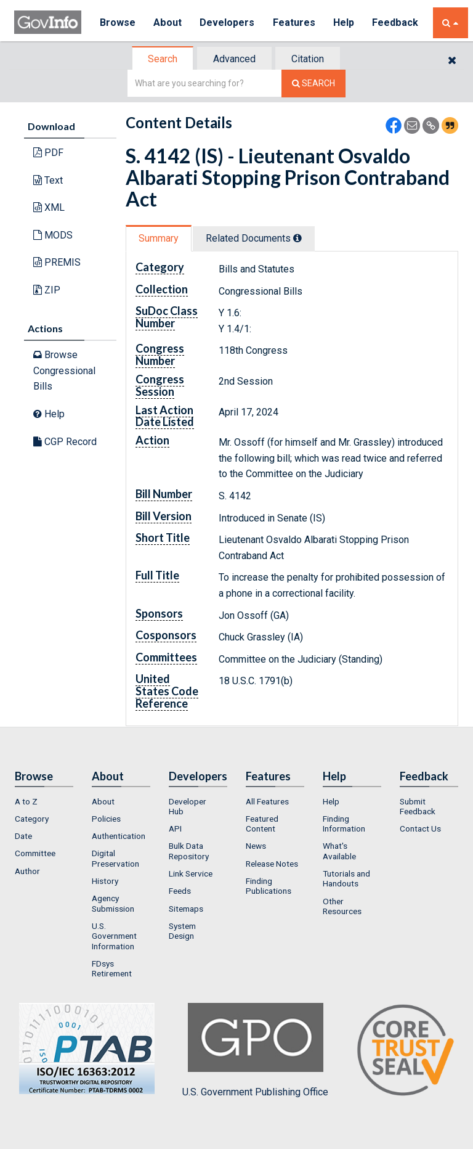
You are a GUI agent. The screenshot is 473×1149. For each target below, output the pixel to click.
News (256, 846)
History (105, 881)
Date (23, 836)
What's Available (339, 851)
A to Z (26, 801)
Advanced (234, 59)
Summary (159, 238)
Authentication (118, 836)
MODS (53, 235)
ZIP (46, 290)
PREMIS (57, 262)
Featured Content (262, 823)
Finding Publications (268, 886)
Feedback (396, 22)
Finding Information (344, 823)
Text (48, 180)
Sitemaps (186, 909)
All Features (267, 801)
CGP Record (65, 442)
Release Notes (272, 864)
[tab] (163, 59)
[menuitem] (44, 801)
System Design (182, 931)
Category (32, 819)
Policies (106, 819)
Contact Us (420, 828)
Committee (35, 853)
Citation (307, 59)
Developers (227, 22)
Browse (117, 22)
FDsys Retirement (112, 968)
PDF (48, 152)
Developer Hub (187, 806)
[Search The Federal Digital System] (313, 83)
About (168, 22)
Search (162, 59)
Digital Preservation (115, 858)
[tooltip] (297, 238)
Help (344, 22)
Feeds (180, 891)
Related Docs (254, 238)
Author (27, 871)
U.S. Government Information (114, 936)
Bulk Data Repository (189, 851)
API (175, 828)
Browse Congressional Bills (64, 370)
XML (49, 207)
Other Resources (342, 906)
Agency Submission (113, 903)
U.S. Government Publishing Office (255, 1050)
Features (294, 22)
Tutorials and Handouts (346, 878)
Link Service (190, 873)
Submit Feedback (417, 806)
